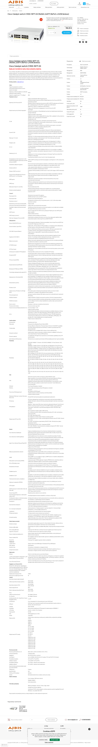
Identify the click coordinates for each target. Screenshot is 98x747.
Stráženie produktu (84, 35)
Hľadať (54, 3)
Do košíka (67, 33)
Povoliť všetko (54, 739)
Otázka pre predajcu (84, 33)
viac (62, 20)
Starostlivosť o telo (85, 7)
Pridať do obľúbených (84, 28)
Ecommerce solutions (73, 742)
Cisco (82, 23)
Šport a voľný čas (72, 7)
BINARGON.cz (81, 742)
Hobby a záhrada (37, 7)
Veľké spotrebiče (60, 7)
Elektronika (11, 7)
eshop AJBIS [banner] (16, 3)
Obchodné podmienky (49, 728)
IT (18, 7)
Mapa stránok (87, 742)
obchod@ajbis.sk (32, 0)
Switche (20, 10)
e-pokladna (26, 7)
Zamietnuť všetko (43, 739)
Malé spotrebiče (48, 7)
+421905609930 (40, 0)
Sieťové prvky (15, 10)
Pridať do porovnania (84, 30)
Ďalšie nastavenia (49, 742)
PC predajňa (62, 728)
